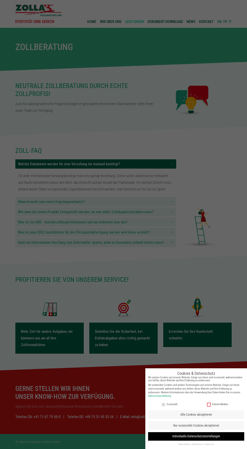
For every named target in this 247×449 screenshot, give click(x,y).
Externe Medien (217, 402)
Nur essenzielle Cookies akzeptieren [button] (196, 423)
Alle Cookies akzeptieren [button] (196, 412)
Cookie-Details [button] (184, 442)
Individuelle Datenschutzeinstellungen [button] (196, 434)
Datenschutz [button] (197, 442)
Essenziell (169, 402)
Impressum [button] (209, 442)
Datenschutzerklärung (159, 394)
